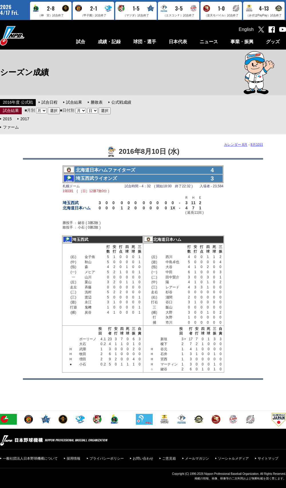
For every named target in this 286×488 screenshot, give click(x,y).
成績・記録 (109, 41)
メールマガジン (197, 458)
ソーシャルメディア (233, 458)
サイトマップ (268, 458)
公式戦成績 (121, 102)
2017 (24, 119)
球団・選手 (144, 41)
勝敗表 (97, 102)
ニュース (209, 41)
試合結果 (74, 102)
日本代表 (178, 41)
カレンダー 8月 (235, 145)
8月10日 (257, 145)
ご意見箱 (169, 458)
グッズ (273, 41)
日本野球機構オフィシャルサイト (26, 35)
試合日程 (49, 102)
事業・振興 (242, 41)
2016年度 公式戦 (18, 102)
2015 (7, 119)
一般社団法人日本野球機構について (30, 458)
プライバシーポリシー (107, 458)
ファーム (11, 127)
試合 (80, 41)
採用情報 (73, 458)
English (246, 29)
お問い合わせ (143, 458)
